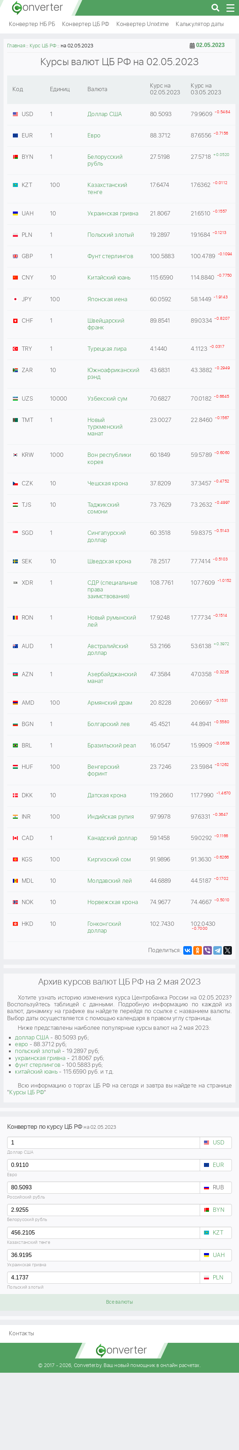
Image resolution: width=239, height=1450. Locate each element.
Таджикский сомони (104, 508)
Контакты (21, 1334)
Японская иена (107, 300)
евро (21, 1044)
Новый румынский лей (112, 621)
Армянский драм (110, 703)
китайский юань (36, 1072)
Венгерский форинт (104, 770)
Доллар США (20, 1152)
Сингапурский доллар (107, 536)
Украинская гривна (26, 1265)
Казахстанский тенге (28, 1243)
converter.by (37, 8)
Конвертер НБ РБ (32, 24)
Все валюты (119, 1302)
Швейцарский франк (106, 324)
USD (218, 1143)
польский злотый (38, 1051)
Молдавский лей (110, 881)
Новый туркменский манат (105, 427)
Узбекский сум (107, 399)
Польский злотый (25, 1287)
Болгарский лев (109, 724)
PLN (218, 1278)
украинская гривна (40, 1058)
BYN (218, 1210)
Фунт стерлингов (110, 256)
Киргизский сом (109, 860)
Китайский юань (109, 278)
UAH (219, 1255)
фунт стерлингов (37, 1065)
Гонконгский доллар (104, 927)
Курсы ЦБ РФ (26, 1093)
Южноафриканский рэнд (113, 373)
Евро (12, 1175)
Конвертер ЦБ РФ (85, 24)
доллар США (32, 1038)
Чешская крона (108, 484)
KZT (218, 1233)
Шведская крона (109, 562)
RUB (218, 1188)
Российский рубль (26, 1197)
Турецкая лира (107, 349)
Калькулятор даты (200, 24)
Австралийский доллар (108, 649)
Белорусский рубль (27, 1220)
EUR (218, 1165)
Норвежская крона (113, 902)
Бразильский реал (112, 746)
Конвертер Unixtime (142, 24)
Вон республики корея (109, 458)
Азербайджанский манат (112, 678)
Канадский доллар (112, 838)
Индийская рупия (111, 817)
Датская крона (107, 796)
